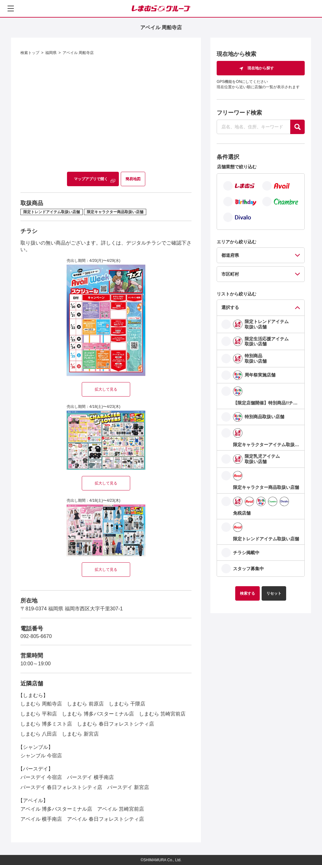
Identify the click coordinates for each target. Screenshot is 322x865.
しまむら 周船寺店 (41, 703)
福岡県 (51, 53)
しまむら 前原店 (85, 703)
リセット (273, 593)
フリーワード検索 (239, 113)
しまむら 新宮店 (80, 734)
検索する (247, 593)
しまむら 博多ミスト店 (46, 724)
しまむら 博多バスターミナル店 (98, 713)
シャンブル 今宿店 (41, 755)
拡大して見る (106, 389)
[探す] (297, 127)
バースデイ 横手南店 (90, 777)
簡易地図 (133, 179)
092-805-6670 (36, 636)
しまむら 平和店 (38, 713)
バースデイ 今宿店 (41, 777)
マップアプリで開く (91, 179)
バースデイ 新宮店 (128, 787)
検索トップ (29, 53)
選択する (230, 307)
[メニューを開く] (10, 8)
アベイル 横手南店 (41, 819)
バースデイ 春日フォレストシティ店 (61, 787)
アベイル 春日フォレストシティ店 (105, 819)
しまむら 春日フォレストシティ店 (115, 724)
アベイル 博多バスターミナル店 (56, 809)
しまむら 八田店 (38, 734)
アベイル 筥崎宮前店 (120, 809)
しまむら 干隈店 (127, 703)
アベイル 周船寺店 (78, 53)
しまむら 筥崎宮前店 (162, 713)
